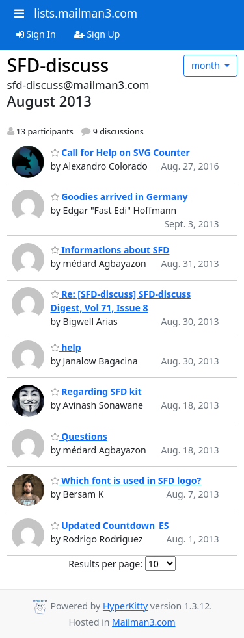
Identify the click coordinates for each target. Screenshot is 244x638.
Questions (79, 436)
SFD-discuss (58, 65)
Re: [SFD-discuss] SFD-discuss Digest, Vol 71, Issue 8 (121, 301)
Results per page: (105, 563)
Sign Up (97, 34)
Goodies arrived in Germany (119, 196)
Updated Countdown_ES (110, 525)
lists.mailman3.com (85, 13)
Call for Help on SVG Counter (120, 152)
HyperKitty (125, 606)
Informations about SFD (110, 250)
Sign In (36, 34)
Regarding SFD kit (96, 391)
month (207, 65)
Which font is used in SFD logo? (126, 480)
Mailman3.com (143, 622)
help (66, 347)
